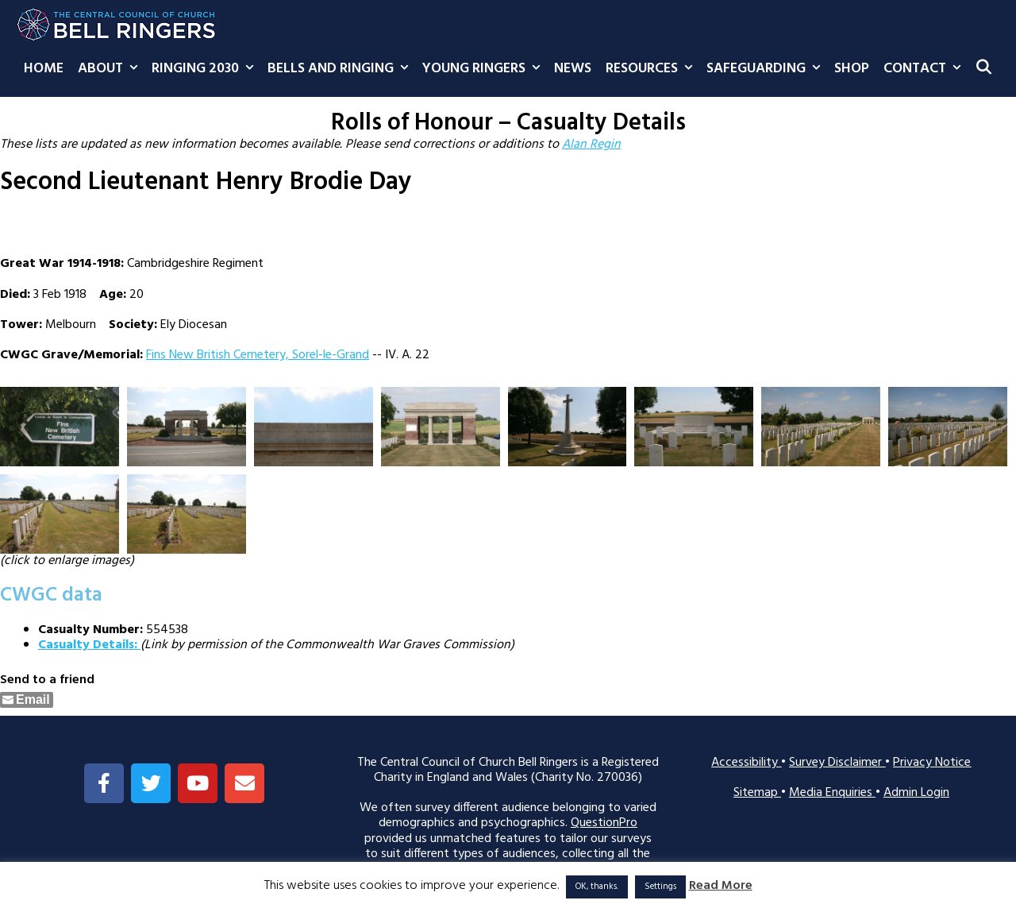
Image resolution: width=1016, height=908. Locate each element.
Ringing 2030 (206, 69)
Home (44, 68)
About (111, 69)
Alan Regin (591, 144)
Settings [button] (660, 886)
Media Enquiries (832, 792)
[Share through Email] (26, 700)
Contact (925, 69)
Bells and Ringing (341, 69)
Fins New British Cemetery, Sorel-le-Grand (257, 355)
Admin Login (916, 792)
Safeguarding (766, 69)
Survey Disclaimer (837, 762)
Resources (652, 69)
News (572, 68)
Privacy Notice (932, 762)
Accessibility (746, 762)
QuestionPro (604, 823)
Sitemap (757, 792)
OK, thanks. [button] (596, 886)
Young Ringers (484, 69)
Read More (720, 886)
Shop (851, 68)
